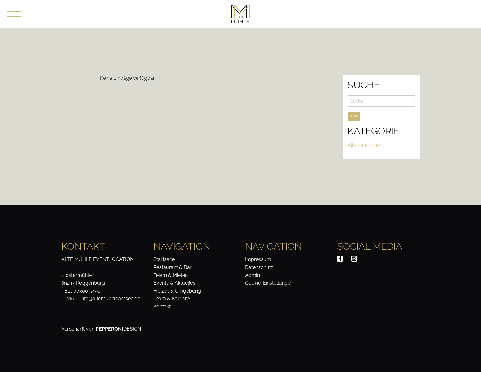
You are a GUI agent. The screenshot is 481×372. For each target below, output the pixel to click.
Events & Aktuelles (174, 283)
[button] (14, 14)
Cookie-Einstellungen (269, 283)
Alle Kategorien (364, 145)
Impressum (258, 259)
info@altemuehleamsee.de (110, 298)
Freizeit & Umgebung (177, 291)
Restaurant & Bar (172, 267)
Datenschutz (259, 267)
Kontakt (162, 306)
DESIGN (132, 329)
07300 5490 (87, 291)
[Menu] (14, 14)
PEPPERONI (109, 329)
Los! (354, 116)
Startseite (164, 259)
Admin (252, 275)
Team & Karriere (171, 298)
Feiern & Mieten (170, 275)
